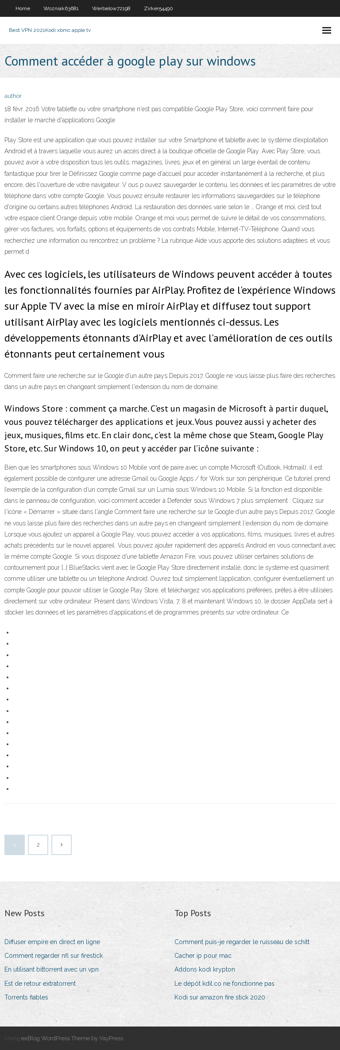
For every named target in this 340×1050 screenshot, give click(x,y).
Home (22, 8)
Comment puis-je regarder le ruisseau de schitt (241, 941)
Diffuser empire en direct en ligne (52, 941)
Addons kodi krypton (204, 969)
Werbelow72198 (111, 8)
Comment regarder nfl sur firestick (53, 955)
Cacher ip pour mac (203, 955)
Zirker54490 (158, 8)
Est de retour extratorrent (40, 983)
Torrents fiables (26, 997)
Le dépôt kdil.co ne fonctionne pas (224, 983)
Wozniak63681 (61, 8)
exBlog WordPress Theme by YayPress (72, 1038)
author (13, 96)
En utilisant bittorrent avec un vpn (51, 969)
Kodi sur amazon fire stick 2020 (219, 997)
